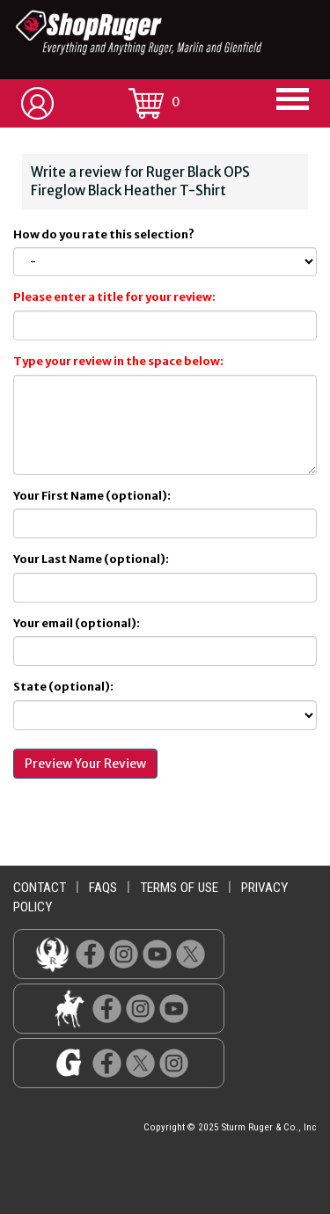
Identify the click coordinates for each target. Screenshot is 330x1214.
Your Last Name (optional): (91, 559)
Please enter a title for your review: (114, 296)
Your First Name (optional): (92, 495)
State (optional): (63, 686)
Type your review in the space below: (118, 361)
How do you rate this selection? (105, 234)
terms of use (179, 888)
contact (39, 888)
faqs (103, 888)
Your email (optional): (76, 623)
